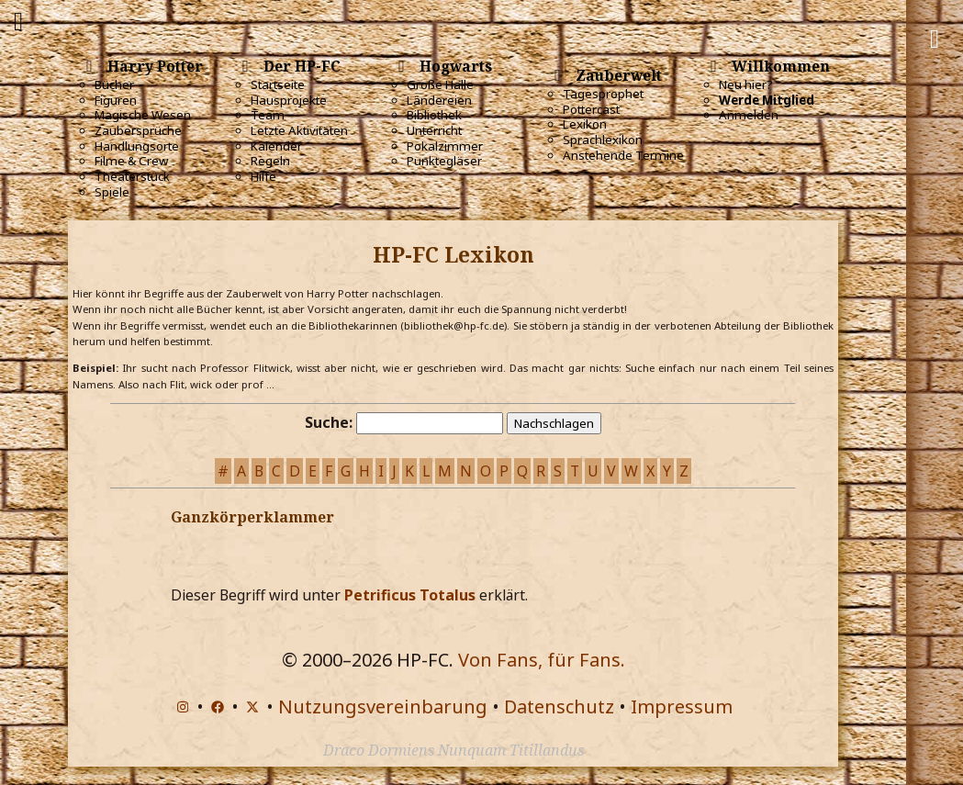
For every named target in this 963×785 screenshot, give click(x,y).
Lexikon (585, 124)
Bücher (114, 84)
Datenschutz (559, 706)
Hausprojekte (289, 100)
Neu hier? (746, 84)
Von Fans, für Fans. (541, 659)
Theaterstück (132, 176)
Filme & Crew (131, 160)
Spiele (112, 192)
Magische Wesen (143, 115)
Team (268, 115)
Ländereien (439, 100)
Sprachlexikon (603, 139)
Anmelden (748, 115)
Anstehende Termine (623, 155)
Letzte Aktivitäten (299, 130)
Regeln (270, 160)
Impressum (682, 706)
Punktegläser (444, 160)
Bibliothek (434, 115)
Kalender (276, 146)
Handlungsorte (137, 146)
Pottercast (591, 109)
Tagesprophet (603, 93)
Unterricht (434, 130)
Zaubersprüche (138, 130)
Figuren (116, 100)
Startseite (278, 84)
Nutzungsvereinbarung (382, 706)
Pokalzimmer (445, 146)
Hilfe (263, 176)
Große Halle (440, 84)
